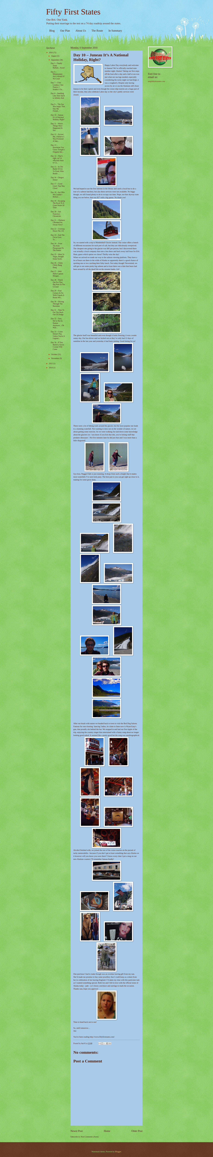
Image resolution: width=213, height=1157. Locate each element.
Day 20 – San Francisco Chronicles (56, 214)
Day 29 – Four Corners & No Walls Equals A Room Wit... (57, 294)
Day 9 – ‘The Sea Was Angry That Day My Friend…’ (58, 107)
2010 (51, 53)
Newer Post (77, 1131)
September (55, 60)
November (55, 358)
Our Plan (65, 30)
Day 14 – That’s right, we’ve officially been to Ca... (57, 159)
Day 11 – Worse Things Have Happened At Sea (57, 127)
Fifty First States (73, 11)
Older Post (136, 1131)
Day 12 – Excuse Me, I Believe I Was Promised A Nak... (57, 137)
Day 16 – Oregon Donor (57, 179)
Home (107, 1131)
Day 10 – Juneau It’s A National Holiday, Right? (58, 117)
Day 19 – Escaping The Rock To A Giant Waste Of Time (58, 204)
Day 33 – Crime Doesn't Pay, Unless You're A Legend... (58, 335)
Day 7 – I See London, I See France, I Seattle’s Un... (57, 86)
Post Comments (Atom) (90, 1137)
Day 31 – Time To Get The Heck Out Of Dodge (57, 312)
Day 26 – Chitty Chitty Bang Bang (57, 265)
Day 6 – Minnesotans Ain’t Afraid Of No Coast (57, 75)
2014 (51, 368)
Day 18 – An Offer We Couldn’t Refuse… (58, 194)
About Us (81, 30)
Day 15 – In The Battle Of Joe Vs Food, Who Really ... (57, 170)
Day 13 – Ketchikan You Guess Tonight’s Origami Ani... (58, 148)
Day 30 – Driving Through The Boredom (57, 304)
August (54, 56)
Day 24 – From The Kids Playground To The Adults (57, 247)
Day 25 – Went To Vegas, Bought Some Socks (57, 256)
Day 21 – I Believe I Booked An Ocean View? (58, 222)
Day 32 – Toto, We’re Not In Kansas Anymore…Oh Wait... (57, 323)
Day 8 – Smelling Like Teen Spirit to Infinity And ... (58, 96)
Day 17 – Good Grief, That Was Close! (58, 186)
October (54, 354)
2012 (51, 364)
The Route (97, 30)
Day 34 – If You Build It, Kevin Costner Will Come (57, 345)
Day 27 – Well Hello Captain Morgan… (57, 273)
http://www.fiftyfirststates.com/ (102, 1037)
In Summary (115, 30)
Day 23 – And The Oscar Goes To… (58, 237)
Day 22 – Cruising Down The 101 (58, 230)
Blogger (118, 1152)
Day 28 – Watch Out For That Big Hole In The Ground (58, 283)
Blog (52, 30)
